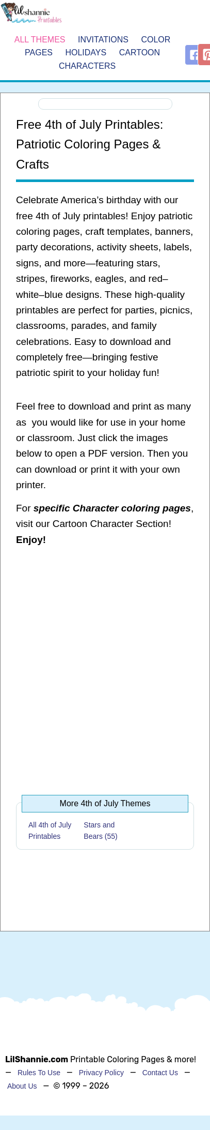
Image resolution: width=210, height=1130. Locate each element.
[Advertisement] (100, 666)
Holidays (85, 52)
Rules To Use (39, 1072)
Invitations (103, 39)
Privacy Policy (101, 1072)
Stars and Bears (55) (100, 830)
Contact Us (160, 1072)
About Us (22, 1086)
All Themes (40, 39)
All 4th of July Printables (49, 830)
